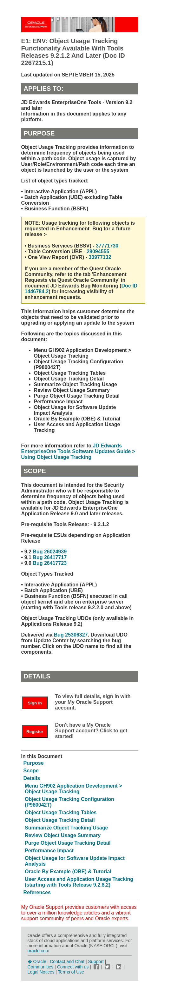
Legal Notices (41, 971)
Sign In (35, 703)
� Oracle (37, 961)
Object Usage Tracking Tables (60, 812)
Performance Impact (49, 850)
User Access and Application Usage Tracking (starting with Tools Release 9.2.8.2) (79, 882)
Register (34, 731)
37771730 (107, 245)
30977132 (99, 257)
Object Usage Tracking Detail (60, 820)
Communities (41, 966)
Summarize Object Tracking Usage (66, 827)
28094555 (98, 251)
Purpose (33, 763)
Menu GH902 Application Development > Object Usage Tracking (73, 788)
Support (96, 961)
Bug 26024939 (50, 551)
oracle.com (38, 950)
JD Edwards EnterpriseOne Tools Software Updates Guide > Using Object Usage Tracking (78, 451)
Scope (31, 770)
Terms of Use (71, 971)
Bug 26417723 (50, 563)
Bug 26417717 (50, 557)
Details (31, 778)
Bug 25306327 (71, 634)
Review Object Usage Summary (63, 835)
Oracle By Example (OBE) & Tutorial (68, 871)
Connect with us (73, 966)
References (37, 892)
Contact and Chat (67, 961)
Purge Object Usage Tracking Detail (67, 843)
